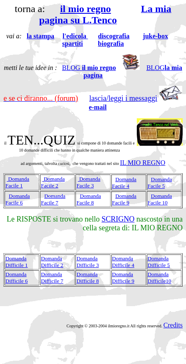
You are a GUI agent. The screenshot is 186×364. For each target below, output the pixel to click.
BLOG (89, 67)
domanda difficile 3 (87, 261)
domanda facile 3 (88, 182)
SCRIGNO (118, 219)
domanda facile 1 (17, 182)
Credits (173, 325)
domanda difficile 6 (16, 277)
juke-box (155, 36)
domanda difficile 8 (87, 277)
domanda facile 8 (88, 199)
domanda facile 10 (160, 199)
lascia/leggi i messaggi (123, 98)
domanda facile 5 (160, 182)
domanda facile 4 (124, 182)
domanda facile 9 (124, 199)
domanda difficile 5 (159, 261)
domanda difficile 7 (52, 277)
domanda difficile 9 (123, 277)
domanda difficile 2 (52, 261)
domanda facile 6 (17, 199)
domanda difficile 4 (123, 261)
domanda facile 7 (53, 199)
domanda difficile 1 (16, 261)
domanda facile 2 (53, 182)
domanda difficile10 (159, 277)
